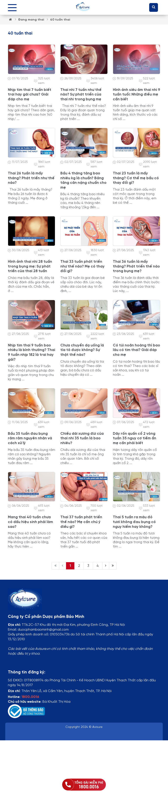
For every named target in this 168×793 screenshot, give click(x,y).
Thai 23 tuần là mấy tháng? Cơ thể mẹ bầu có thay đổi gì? (136, 178)
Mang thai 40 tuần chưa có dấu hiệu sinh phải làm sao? (30, 522)
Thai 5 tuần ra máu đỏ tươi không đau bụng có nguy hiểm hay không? (134, 522)
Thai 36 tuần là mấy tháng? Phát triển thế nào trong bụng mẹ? (136, 266)
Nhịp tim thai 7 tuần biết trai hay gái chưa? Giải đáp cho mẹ (29, 94)
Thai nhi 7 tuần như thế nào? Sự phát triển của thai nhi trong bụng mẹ (81, 94)
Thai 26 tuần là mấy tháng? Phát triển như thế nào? (31, 178)
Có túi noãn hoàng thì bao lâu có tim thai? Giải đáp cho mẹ (136, 350)
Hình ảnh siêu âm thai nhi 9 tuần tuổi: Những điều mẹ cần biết (136, 94)
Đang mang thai (31, 19)
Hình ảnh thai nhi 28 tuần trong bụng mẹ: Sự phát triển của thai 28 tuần (30, 266)
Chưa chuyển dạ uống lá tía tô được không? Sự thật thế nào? (82, 350)
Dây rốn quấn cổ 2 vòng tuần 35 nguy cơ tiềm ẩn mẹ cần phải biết (134, 438)
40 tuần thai (60, 19)
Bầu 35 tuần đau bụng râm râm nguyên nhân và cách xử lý (30, 438)
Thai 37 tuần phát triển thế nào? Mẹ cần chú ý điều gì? (81, 522)
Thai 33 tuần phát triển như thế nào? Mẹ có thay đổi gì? (82, 266)
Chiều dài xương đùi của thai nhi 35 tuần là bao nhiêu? (82, 438)
